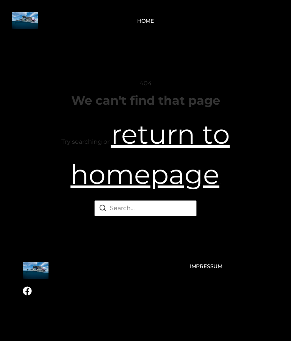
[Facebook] (27, 290)
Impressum (206, 266)
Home (145, 21)
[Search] (103, 209)
